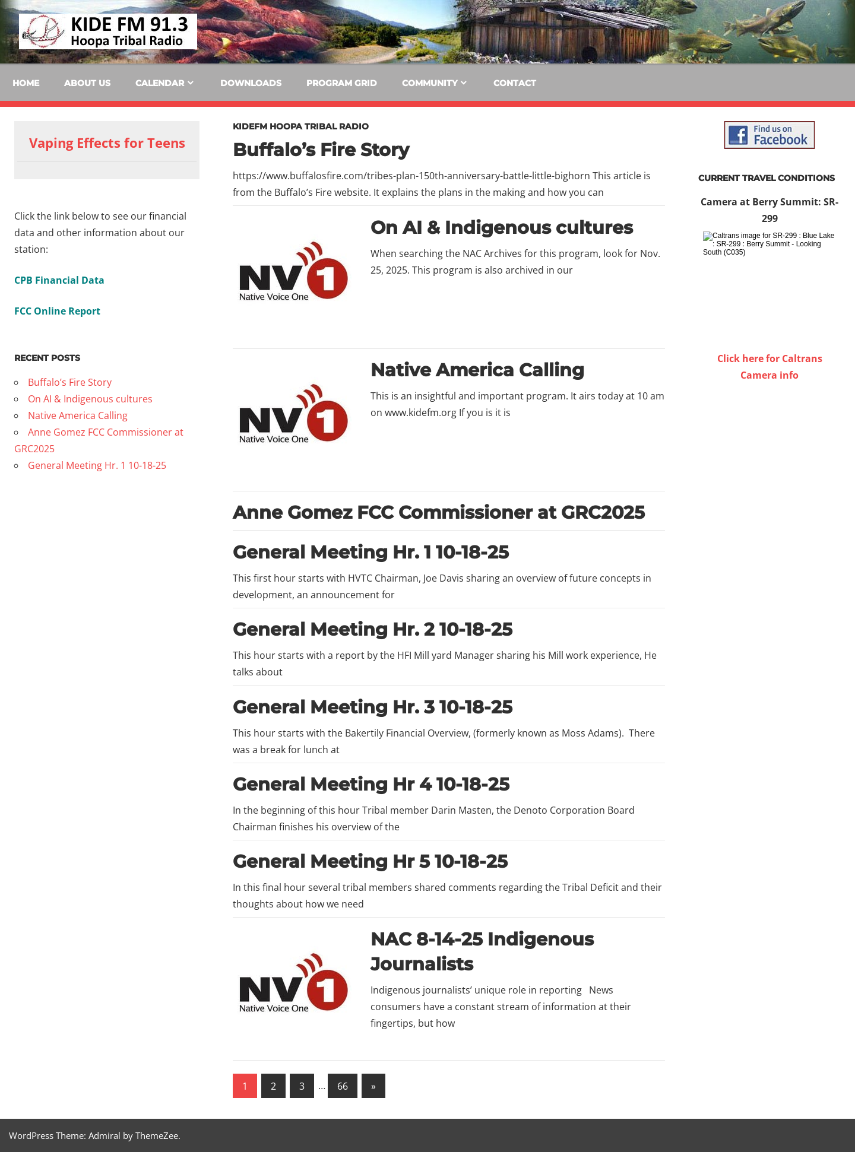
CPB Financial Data (59, 280)
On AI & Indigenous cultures (501, 228)
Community (429, 83)
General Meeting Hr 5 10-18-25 (370, 861)
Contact (514, 83)
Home (25, 83)
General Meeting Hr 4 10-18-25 (371, 784)
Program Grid (341, 83)
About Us (87, 83)
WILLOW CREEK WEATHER (769, 427)
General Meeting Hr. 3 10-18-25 (372, 707)
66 (342, 1086)
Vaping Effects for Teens (107, 142)
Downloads (250, 83)
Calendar (159, 83)
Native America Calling (477, 370)
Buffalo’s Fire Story (321, 150)
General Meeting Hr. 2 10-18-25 (372, 629)
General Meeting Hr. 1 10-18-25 (371, 552)
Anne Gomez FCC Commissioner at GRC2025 (439, 512)
